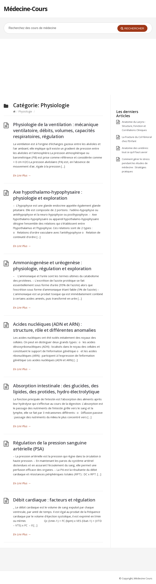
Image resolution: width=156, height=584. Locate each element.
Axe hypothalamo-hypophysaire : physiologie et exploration (47, 195)
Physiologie (25, 111)
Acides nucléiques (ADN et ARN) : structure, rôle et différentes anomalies (54, 327)
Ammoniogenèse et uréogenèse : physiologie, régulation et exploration (52, 265)
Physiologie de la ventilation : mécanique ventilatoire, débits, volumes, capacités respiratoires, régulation (55, 130)
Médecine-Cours (25, 9)
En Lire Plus (22, 175)
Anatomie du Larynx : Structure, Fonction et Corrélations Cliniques (134, 126)
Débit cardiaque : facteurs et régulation (54, 500)
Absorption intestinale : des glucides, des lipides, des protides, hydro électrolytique (56, 388)
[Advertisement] (78, 66)
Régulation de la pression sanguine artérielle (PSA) (49, 446)
